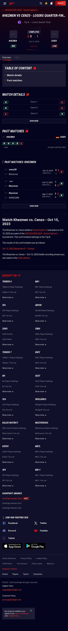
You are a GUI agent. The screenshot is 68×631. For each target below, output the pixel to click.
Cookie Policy (41, 558)
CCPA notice (7, 564)
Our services (22, 564)
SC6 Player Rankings (10, 405)
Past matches (14, 80)
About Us (50, 564)
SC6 (4, 399)
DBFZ (37, 352)
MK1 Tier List (40, 292)
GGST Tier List (40, 386)
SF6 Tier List (7, 316)
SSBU (37, 328)
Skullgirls (40, 399)
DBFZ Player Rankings (44, 358)
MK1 (37, 281)
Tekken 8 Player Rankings (12, 287)
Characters (37, 574)
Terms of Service (9, 558)
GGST (37, 375)
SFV (4, 469)
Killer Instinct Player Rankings (14, 428)
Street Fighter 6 (40, 230)
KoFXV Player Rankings (11, 452)
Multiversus (41, 422)
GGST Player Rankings (44, 381)
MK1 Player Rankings (43, 287)
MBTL (37, 446)
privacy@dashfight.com (11, 600)
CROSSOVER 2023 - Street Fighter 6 (41, 233)
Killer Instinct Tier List (11, 433)
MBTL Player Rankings (44, 452)
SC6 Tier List (7, 410)
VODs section (24, 258)
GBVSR (38, 305)
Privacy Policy (26, 558)
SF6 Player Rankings (10, 311)
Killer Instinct (10, 422)
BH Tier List (6, 386)
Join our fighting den (16, 517)
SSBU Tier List (40, 339)
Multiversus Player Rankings (46, 428)
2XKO (4, 328)
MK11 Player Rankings (44, 475)
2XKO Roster (7, 334)
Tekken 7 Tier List (9, 363)
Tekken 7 (7, 352)
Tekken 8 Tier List (9, 292)
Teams (26, 574)
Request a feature (9, 569)
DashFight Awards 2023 (12, 503)
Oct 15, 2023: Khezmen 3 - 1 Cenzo (18, 248)
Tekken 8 (7, 281)
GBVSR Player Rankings (44, 311)
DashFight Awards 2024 (12, 499)
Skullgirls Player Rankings (45, 405)
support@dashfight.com (12, 590)
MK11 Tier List (40, 481)
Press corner (37, 564)
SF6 (4, 305)
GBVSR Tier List (41, 316)
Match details (14, 75)
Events (5, 574)
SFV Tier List (7, 481)
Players (15, 574)
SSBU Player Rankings (44, 334)
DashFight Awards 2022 (12, 508)
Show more (8, 297)
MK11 (38, 469)
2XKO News (7, 339)
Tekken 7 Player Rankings (12, 358)
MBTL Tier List (40, 457)
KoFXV (5, 446)
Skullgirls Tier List (42, 410)
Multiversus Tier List (43, 433)
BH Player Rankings (10, 381)
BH (3, 375)
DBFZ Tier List (40, 363)
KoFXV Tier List (8, 457)
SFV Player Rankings (10, 475)
